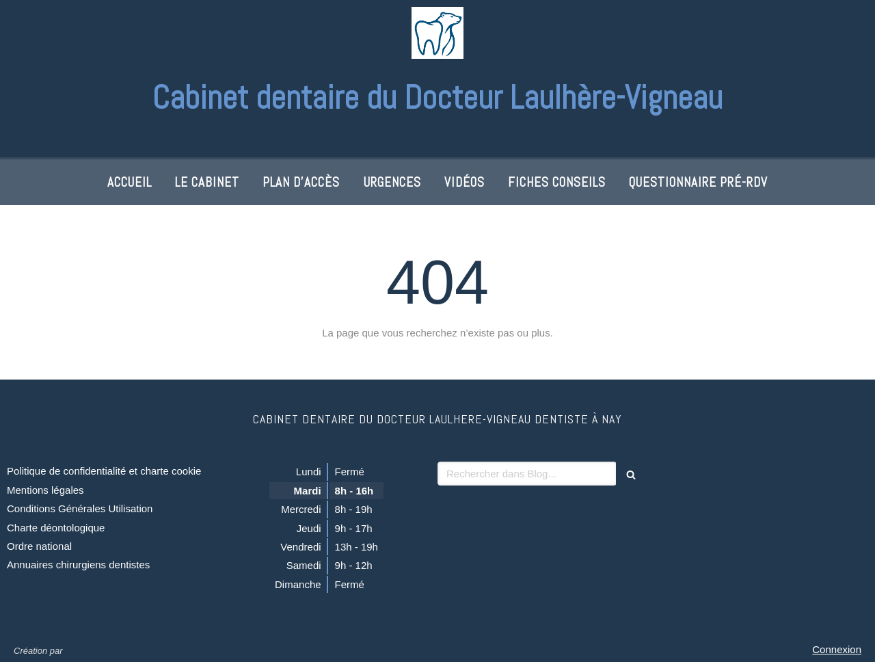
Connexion (836, 649)
